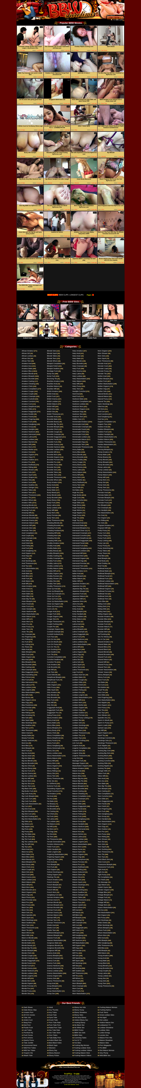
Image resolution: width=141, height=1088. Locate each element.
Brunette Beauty (53, 422)
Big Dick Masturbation (30, 819)
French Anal (51, 882)
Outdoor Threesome (105, 442)
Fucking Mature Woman (108, 1007)
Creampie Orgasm (54, 629)
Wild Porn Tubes (30, 1048)
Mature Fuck (77, 816)
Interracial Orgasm (79, 558)
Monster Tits (102, 373)
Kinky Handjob (77, 614)
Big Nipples (26, 826)
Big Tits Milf (26, 844)
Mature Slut (76, 877)
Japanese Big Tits (78, 589)
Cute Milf (50, 670)
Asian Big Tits (27, 599)
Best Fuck (25, 750)
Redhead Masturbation (106, 583)
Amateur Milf (26, 444)
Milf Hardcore (77, 940)
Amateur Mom (27, 447)
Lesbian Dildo (77, 682)
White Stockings (104, 925)
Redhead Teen (103, 599)
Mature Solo (76, 880)
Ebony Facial (52, 740)
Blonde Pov (26, 988)
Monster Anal (102, 363)
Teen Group (102, 816)
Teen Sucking (103, 849)
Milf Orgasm (76, 945)
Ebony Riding (52, 771)
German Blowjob (53, 905)
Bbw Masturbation (28, 692)
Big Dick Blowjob (28, 811)
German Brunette (53, 907)
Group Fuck (51, 988)
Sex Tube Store (54, 1033)
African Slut (26, 358)
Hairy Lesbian (77, 376)
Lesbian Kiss (77, 692)
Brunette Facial (52, 439)
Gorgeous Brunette (54, 948)
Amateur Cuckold (28, 399)
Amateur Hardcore (28, 432)
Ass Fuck (25, 642)
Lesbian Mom (77, 702)
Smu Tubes (53, 1035)
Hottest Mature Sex (107, 1022)
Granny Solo (51, 978)
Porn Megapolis (105, 1045)
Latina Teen (76, 667)
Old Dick (101, 409)
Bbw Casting (26, 667)
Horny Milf (76, 475)
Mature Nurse (77, 849)
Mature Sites (104, 1043)
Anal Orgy (25, 556)
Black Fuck (26, 874)
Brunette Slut (52, 467)
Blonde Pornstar (28, 986)
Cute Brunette (52, 667)
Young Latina (102, 973)
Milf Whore (76, 978)
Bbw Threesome (28, 730)
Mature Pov (76, 864)
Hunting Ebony (79, 1022)
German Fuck (52, 910)
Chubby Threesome (54, 586)
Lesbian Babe (77, 677)
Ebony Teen (51, 776)
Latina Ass (76, 626)
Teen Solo (101, 844)
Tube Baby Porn (55, 1038)
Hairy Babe (76, 358)
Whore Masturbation (105, 933)
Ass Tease (25, 647)
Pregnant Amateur (104, 525)
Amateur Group (27, 427)
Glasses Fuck (52, 938)
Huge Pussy (76, 515)
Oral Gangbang (103, 416)
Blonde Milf (26, 978)
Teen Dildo (102, 799)
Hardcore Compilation (80, 401)
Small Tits (101, 690)
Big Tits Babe (26, 834)
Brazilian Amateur (53, 381)
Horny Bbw (76, 452)
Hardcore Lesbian (78, 404)
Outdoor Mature (103, 439)
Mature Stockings (78, 885)
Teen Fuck (101, 811)
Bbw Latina (26, 685)
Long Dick (76, 758)
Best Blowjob (26, 748)
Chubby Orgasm (53, 573)
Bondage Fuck (52, 371)
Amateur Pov (26, 462)
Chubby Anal (51, 546)
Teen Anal (101, 778)
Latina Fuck (76, 637)
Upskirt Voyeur (103, 887)
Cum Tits (50, 654)
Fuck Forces (28, 1035)
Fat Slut (50, 834)
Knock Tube (53, 1020)
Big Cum (25, 806)
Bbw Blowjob (26, 662)
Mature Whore (77, 907)
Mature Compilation (79, 796)
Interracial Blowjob (79, 528)
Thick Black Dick (104, 859)
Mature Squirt (77, 882)
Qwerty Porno (29, 1040)
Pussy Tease (102, 553)
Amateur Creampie (29, 396)
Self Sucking (102, 634)
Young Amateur (103, 955)
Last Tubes (113, 337)
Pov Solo (101, 523)
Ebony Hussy (79, 1010)
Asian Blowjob (27, 601)
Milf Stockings (77, 963)
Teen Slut (101, 842)
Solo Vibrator (102, 715)
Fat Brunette (51, 809)
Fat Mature (51, 824)
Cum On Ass (51, 639)
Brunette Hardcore (54, 447)
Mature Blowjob (78, 786)
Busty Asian (51, 487)
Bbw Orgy (25, 702)
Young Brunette (103, 968)
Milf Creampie (77, 923)
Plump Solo (102, 485)
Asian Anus (26, 591)
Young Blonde (103, 966)
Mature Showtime (106, 1040)
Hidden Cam (77, 419)
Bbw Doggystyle (28, 672)
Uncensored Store (30, 1045)
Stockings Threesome (106, 743)
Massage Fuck (77, 761)
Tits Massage (103, 882)
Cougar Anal (51, 611)
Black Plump (26, 897)
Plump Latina (102, 467)
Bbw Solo (25, 718)
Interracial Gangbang (80, 548)
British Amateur (52, 391)
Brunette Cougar (53, 432)
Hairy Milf (75, 384)
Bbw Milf (25, 695)
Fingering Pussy (53, 859)
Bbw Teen (25, 728)
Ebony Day (53, 1050)
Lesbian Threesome (79, 733)
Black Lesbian (27, 880)
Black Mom (26, 887)
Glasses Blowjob (53, 935)
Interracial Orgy (78, 561)
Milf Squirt (76, 960)
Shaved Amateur (104, 642)
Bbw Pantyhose (27, 705)
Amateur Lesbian (28, 439)
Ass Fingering (27, 637)
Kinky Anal (76, 609)
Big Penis (25, 829)
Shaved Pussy (103, 664)
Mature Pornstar (78, 862)
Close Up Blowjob (53, 591)
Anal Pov (25, 558)
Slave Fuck (102, 680)
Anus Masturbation (28, 568)
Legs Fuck (76, 672)
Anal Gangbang (27, 551)
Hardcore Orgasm (78, 409)
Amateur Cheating (28, 384)
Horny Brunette (77, 457)
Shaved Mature (103, 659)
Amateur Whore (27, 500)
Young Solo (102, 981)
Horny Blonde (77, 454)
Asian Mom (26, 621)
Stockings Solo (103, 740)
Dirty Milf (50, 702)
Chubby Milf (51, 571)
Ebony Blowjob (52, 728)
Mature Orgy (77, 857)
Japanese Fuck (78, 594)
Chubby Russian (53, 576)
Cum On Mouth (52, 642)
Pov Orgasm (102, 518)
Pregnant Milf (102, 528)
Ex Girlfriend (51, 783)
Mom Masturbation (79, 993)
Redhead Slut (103, 594)
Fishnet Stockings (53, 872)
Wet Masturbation (104, 912)
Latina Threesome (79, 670)
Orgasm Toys (102, 424)
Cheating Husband (54, 530)
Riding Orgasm (103, 614)
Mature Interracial (78, 829)
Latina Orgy (76, 654)
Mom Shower (102, 353)
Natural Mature (103, 396)
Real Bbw (101, 556)
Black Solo (26, 912)
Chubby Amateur (53, 543)
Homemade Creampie (80, 427)
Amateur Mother (28, 449)
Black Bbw (25, 857)
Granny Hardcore (53, 966)
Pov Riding (102, 520)
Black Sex (25, 907)
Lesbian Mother (78, 705)
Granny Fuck (52, 963)
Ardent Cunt (27, 337)
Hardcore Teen (77, 416)
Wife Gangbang (103, 943)
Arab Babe (26, 573)
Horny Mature (77, 472)
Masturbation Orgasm (80, 766)
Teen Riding (102, 837)
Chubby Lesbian (53, 566)
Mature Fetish (77, 811)
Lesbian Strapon (78, 728)
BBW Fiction (78, 1030)
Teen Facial (102, 804)
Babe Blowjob (27, 652)
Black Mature (26, 882)
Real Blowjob (102, 558)
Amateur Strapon (28, 477)
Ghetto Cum (51, 928)
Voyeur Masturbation (105, 907)
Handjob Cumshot (79, 391)
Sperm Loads (103, 725)
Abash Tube (28, 1055)
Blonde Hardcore (28, 971)
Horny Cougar (77, 462)
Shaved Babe (103, 644)
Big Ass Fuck (26, 771)
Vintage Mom (102, 905)
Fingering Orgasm (53, 857)
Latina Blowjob (77, 629)
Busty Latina (51, 505)
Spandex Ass (102, 718)
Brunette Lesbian (53, 449)
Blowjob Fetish (52, 366)
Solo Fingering (103, 697)
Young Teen (102, 983)
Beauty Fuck (26, 738)
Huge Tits (75, 518)
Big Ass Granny (27, 773)
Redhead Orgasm (104, 589)
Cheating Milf (52, 533)
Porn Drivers (28, 1038)
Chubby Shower (53, 578)
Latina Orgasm (77, 652)
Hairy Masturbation (79, 379)
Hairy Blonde (77, 361)
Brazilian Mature (53, 386)
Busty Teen (51, 518)
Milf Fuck (75, 933)
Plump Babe (102, 454)
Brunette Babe (52, 419)
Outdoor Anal (102, 427)
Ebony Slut (51, 773)
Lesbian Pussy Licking (80, 718)
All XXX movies (92, 319)
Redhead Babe (103, 571)
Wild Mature (102, 953)
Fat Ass (50, 799)
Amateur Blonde (28, 373)
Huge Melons (77, 510)
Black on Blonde (28, 938)
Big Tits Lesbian (27, 842)
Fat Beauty (51, 804)
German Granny (53, 912)
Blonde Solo (51, 351)
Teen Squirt (102, 847)
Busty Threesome (53, 520)
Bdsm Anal (26, 733)
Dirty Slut (50, 705)
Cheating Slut (52, 538)
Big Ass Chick (27, 766)
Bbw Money (26, 697)
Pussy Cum (102, 533)
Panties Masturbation (105, 444)
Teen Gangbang (103, 814)
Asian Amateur (27, 586)
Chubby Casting (53, 556)
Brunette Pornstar (53, 460)
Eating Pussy (52, 715)
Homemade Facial (79, 429)
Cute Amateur (52, 664)
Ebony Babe (51, 723)
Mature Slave (77, 874)
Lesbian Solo (77, 723)
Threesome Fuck (104, 867)
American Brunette (28, 518)
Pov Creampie (103, 508)
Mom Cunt (76, 988)
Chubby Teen (52, 583)
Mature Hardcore (78, 826)
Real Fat (101, 566)
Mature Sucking (78, 890)
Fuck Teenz (104, 1012)
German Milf (51, 917)
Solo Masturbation (104, 700)
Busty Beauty (52, 492)
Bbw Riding (26, 713)
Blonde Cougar (27, 955)
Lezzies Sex (104, 1035)
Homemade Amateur (80, 422)
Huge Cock (76, 497)
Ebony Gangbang (53, 745)
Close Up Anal (52, 589)
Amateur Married (28, 442)
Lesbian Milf (76, 700)
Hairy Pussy (76, 386)
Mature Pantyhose (79, 859)
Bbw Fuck (25, 680)
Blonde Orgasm (27, 983)
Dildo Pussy (51, 687)
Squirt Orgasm (103, 733)
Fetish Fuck (51, 847)
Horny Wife (76, 487)
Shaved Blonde (103, 652)
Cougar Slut (51, 619)
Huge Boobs (77, 495)
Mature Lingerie (78, 842)
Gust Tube (53, 1015)
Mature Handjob (78, 824)
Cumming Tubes (80, 1038)
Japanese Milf (77, 599)
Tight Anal (101, 869)
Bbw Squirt (26, 720)
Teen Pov (101, 831)
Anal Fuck (25, 548)
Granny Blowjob (53, 955)
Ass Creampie (27, 634)
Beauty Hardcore (28, 740)
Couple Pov (51, 626)
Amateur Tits (26, 497)
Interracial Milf (77, 553)
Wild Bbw (101, 948)
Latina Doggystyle (78, 634)
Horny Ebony (77, 465)
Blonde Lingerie (27, 976)
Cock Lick (50, 609)
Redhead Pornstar (104, 591)
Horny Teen (76, 485)
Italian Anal (76, 573)
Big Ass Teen (26, 786)
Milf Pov (75, 953)
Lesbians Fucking (78, 740)
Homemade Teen (78, 444)
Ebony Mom (51, 763)
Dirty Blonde (51, 695)
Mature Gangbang (79, 819)
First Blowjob (52, 864)
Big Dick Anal (26, 809)
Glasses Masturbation (55, 940)
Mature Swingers (78, 895)
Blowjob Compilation (54, 363)
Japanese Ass (77, 586)
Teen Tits (101, 854)
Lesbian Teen (77, 730)
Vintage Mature (103, 900)
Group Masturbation (54, 991)
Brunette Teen (52, 475)
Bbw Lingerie (26, 690)
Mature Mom (77, 847)
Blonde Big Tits (27, 948)
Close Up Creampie (54, 594)
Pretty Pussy (102, 530)
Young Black (102, 963)
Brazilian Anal (52, 384)
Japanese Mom (78, 601)
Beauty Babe (26, 735)
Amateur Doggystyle (29, 411)
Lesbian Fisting (77, 690)
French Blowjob (52, 885)
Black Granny (27, 877)
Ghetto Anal (51, 925)
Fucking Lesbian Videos (83, 1050)
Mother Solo (102, 391)
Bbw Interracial (27, 682)
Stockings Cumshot (105, 738)
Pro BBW (103, 1048)
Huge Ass (75, 492)
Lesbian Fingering (78, 687)
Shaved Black (103, 649)
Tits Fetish (101, 880)
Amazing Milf (26, 513)
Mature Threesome (79, 900)
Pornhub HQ (28, 1033)
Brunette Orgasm (53, 457)
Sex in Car (101, 639)
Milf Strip (75, 966)
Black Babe (26, 854)
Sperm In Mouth (103, 720)
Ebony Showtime (80, 1012)
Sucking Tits (102, 768)
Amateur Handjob (28, 429)
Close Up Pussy (53, 606)
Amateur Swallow (28, 485)
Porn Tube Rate (55, 1022)
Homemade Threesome (81, 447)
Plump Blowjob (103, 462)
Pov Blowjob (102, 505)
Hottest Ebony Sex (81, 1020)
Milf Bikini (75, 915)
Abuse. (77, 1084)
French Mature (52, 887)
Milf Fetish (76, 930)
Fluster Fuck (92, 337)
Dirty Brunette (52, 697)
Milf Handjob (77, 938)
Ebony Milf (51, 761)
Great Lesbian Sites (107, 1015)
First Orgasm (52, 869)
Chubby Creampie (53, 558)
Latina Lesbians (78, 642)
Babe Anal (25, 649)
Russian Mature (103, 626)
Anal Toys (25, 566)
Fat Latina (50, 819)
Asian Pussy (26, 626)
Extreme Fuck (52, 786)
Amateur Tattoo (27, 490)
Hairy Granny (77, 371)
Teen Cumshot (103, 796)
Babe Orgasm (27, 657)
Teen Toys (101, 857)
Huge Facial (76, 508)
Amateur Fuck (27, 422)
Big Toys (25, 847)
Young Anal (102, 958)
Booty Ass (50, 373)
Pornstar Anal (103, 492)
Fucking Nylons (105, 1010)
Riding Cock (102, 604)
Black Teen (26, 925)
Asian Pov (25, 624)
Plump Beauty (103, 457)
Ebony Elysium (54, 1053)
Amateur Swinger (28, 487)
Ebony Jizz (51, 750)
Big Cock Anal (27, 793)
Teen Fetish (102, 806)
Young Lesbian (103, 976)
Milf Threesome (78, 973)
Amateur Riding (27, 467)
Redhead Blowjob (104, 573)
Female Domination (54, 842)
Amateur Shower (28, 470)
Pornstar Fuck (103, 500)
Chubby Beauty (52, 551)
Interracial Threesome (80, 568)
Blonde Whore (52, 361)
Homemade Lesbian (79, 437)
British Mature (52, 404)
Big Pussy (25, 831)
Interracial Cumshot (79, 535)
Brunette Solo (52, 470)
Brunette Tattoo (52, 472)
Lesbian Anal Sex (78, 675)
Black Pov (25, 902)
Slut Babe (101, 682)
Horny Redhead (78, 482)
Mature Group (77, 821)
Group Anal (51, 983)
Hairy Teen (76, 389)
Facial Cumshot (52, 791)
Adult (51, 1007)
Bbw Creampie (27, 670)
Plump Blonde (103, 460)
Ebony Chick (51, 733)
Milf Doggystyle (78, 928)
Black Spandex (27, 915)
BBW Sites (78, 1035)
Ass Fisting (26, 639)
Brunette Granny (53, 444)
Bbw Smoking (27, 715)
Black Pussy (26, 905)
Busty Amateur (52, 482)
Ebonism (52, 1048)
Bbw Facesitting (27, 675)
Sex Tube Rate (54, 1030)
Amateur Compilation (29, 389)
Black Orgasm (27, 892)
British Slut (51, 411)
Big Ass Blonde (27, 761)
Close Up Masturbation (55, 601)
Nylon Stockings (104, 404)
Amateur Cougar (28, 391)
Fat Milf (49, 826)
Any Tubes (53, 1012)
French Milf (51, 890)
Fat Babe (50, 801)
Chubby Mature (52, 568)
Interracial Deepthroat (80, 538)
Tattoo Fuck (102, 773)
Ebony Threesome (53, 778)
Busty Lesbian (52, 508)
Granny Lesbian (53, 971)
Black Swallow (27, 923)
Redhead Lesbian (104, 581)
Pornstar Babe (103, 495)
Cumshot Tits (52, 662)
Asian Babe (26, 594)
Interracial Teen (78, 566)
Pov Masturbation (104, 513)
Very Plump (104, 1053)
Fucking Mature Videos (82, 1055)
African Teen (26, 361)
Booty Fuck (51, 376)
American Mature (28, 523)
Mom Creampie (78, 986)
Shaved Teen (102, 667)
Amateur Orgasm (28, 454)
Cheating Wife (52, 540)
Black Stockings (27, 920)
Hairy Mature (77, 381)
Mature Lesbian (78, 839)
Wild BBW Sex (105, 1055)
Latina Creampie (78, 632)
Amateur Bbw (27, 371)
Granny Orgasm (53, 976)
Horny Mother (77, 480)
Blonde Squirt (52, 353)
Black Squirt (26, 917)
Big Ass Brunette (28, 763)
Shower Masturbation (105, 670)
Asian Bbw (26, 596)
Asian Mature (26, 616)
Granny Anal (51, 953)
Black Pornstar (27, 900)
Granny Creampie (53, 958)
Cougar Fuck (52, 614)
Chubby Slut (51, 581)
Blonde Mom (26, 981)
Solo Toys (101, 713)
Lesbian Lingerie (78, 695)
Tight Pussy (102, 874)
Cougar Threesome (54, 621)
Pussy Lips (102, 543)
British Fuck (51, 396)
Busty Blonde (52, 495)
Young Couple (103, 971)
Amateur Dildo (27, 409)
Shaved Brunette (104, 654)
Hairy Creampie (78, 366)
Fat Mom (50, 829)
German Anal (52, 900)
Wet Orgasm (102, 915)
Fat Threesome (52, 839)
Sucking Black (103, 756)
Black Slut (25, 910)
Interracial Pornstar (79, 563)
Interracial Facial (78, 543)
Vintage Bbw (102, 892)
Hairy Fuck (76, 368)
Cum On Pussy (52, 644)
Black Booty (26, 864)
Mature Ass (76, 773)
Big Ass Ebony (27, 768)
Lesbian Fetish (77, 685)
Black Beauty (26, 859)
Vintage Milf (102, 902)
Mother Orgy (102, 389)
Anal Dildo (25, 540)
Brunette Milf (51, 452)
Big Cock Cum (27, 799)
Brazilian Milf (51, 389)
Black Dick (25, 872)
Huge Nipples (77, 513)
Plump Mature (103, 475)
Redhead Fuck (103, 578)
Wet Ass (101, 910)
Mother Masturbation (105, 384)
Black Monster (27, 890)
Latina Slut (76, 659)
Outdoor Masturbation (106, 437)
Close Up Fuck (52, 599)
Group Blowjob (52, 986)
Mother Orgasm (103, 386)
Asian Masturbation (29, 614)
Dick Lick (50, 682)
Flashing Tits (51, 877)
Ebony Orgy (51, 768)
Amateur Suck (27, 482)
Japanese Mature (78, 596)
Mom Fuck (76, 991)
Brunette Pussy (52, 465)
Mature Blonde (77, 783)
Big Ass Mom (26, 781)
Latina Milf (76, 647)
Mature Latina (77, 837)
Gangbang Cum (53, 895)
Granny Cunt (51, 960)
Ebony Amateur (52, 718)
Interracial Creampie (79, 533)
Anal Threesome (28, 563)
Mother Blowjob (103, 379)
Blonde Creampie (28, 958)
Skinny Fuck (102, 677)
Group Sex (51, 993)
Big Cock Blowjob (28, 796)
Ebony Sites (78, 1015)
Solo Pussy (102, 707)
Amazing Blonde (28, 505)
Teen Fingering (103, 809)
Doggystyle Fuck (53, 710)
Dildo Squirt (51, 690)
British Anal (51, 394)
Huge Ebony (77, 505)
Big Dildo (25, 821)
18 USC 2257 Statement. (70, 1084)
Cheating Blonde (53, 523)
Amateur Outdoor (28, 460)
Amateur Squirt (27, 475)
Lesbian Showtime (106, 1027)
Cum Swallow (52, 652)
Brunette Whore (53, 480)
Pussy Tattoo (102, 551)
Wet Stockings (103, 920)
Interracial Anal (77, 523)
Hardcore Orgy (77, 411)
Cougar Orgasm (53, 616)
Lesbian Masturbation (80, 697)
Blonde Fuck (26, 966)
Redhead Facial (103, 576)
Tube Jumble (28, 1043)
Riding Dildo (102, 609)
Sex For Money (103, 637)
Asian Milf (25, 619)
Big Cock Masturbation (30, 804)
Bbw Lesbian (26, 687)
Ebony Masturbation (54, 756)
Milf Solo (75, 955)
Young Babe (102, 960)
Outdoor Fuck (103, 432)
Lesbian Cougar (78, 680)
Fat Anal (50, 796)
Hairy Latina (76, 373)
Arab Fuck (25, 578)
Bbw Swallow (26, 725)
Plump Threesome (104, 490)
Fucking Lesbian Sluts (82, 1048)
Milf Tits (75, 976)
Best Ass (25, 743)
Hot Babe (75, 490)
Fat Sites (77, 1043)
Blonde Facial (27, 963)
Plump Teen (102, 487)
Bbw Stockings (27, 723)
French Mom (51, 892)
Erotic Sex (51, 781)
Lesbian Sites (105, 1030)
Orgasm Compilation (105, 422)
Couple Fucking (52, 624)
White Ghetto (102, 923)
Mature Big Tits (77, 781)
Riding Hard (102, 611)
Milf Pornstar (77, 950)
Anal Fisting (26, 546)
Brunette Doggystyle (54, 437)
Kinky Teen (76, 621)
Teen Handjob (103, 819)
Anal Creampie (27, 538)
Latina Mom (76, 649)
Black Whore (26, 933)
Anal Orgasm (26, 553)
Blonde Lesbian (27, 973)
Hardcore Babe (77, 399)
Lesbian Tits (76, 735)
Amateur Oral (27, 452)
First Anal (50, 862)
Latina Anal (76, 624)
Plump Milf (101, 477)
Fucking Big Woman (81, 1045)
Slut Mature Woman (107, 1050)
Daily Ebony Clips (49, 319)
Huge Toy (75, 520)
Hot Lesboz (104, 1020)
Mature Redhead (78, 867)
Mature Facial (77, 809)
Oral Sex (101, 419)
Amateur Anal (27, 363)
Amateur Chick (27, 386)
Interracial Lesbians (79, 551)
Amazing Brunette (28, 508)
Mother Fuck (102, 381)
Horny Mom (76, 477)
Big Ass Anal (26, 753)
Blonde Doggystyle (28, 960)
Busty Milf (50, 510)
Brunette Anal (52, 416)
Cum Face (51, 637)
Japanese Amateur (79, 583)
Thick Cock (102, 862)
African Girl (26, 353)
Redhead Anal (103, 568)
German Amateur (53, 897)
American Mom (27, 528)
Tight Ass (101, 872)
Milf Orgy (75, 948)
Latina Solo (76, 662)
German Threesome (54, 923)
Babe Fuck (26, 654)
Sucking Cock (103, 758)
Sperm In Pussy (103, 723)
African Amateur (27, 351)
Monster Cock (103, 366)
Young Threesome (104, 986)
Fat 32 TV (78, 1040)
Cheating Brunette (53, 525)
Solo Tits (101, 710)
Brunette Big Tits (53, 424)
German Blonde (53, 902)
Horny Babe (76, 449)
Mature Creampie (78, 799)
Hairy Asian (76, 356)
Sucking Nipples (104, 766)
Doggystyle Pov (52, 713)
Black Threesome (28, 928)
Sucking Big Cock (104, 750)
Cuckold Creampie (54, 632)
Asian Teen (26, 629)
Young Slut (102, 978)
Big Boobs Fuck (27, 791)
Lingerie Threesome (79, 756)
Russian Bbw (102, 619)
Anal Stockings (27, 561)
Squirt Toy (101, 735)
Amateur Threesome (29, 495)
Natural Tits (102, 401)
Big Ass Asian (27, 756)
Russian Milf (102, 629)
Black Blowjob (27, 862)
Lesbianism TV (105, 1025)
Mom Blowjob (77, 983)
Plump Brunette (103, 465)
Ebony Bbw (51, 725)
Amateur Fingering (28, 419)
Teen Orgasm (103, 824)
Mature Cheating (78, 793)
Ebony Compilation (54, 735)
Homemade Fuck (78, 434)
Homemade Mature (79, 439)
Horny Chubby (77, 460)
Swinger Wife (102, 771)
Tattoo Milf (101, 776)
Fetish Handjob (52, 849)
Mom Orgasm (103, 351)
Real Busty (102, 561)
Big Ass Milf (26, 778)
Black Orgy (26, 895)
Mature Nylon (77, 852)
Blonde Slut (26, 993)
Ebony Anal (51, 720)
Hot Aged (103, 1017)
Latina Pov (76, 657)
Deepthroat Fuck (53, 680)
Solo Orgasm (102, 705)
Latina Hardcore (78, 639)
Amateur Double (28, 414)
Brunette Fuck (52, 442)
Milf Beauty (76, 912)
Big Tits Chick (27, 837)
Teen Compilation (104, 793)
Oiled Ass (101, 406)
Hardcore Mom (77, 406)
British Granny (52, 399)
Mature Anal (76, 771)
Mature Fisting (77, 814)
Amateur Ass (26, 366)
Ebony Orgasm (52, 766)
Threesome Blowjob (105, 864)
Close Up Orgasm (53, 604)
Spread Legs (102, 728)
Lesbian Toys (77, 738)
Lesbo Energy (105, 1033)
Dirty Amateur (52, 692)
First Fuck (50, 867)
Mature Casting (78, 791)
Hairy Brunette (77, 363)
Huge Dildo (76, 503)
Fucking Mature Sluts (82, 1053)
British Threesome (53, 414)
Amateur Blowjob (28, 376)
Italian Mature (77, 578)
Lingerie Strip (77, 753)
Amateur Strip (27, 480)
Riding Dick (102, 606)
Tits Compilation (103, 877)
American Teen (27, 530)
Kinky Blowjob (77, 611)
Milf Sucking (76, 968)
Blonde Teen (51, 358)
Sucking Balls (103, 748)
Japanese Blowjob (79, 591)
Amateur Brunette (28, 379)
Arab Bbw (25, 576)
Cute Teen (51, 672)
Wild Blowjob (102, 950)
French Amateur (53, 880)
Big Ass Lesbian (27, 776)
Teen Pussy (102, 834)
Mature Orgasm (78, 854)
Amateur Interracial (29, 434)
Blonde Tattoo (52, 356)
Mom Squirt (102, 358)
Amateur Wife (27, 503)
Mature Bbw (76, 776)
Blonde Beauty (27, 945)
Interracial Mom (78, 556)
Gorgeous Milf (52, 950)
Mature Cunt (77, 801)
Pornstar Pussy (103, 503)
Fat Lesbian (51, 821)
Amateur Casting (28, 381)
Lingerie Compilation (79, 748)
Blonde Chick (26, 953)
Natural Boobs (103, 394)
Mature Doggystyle (79, 806)
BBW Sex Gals (79, 1033)
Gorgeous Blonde (53, 945)
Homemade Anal (78, 424)
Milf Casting (76, 920)
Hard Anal (76, 394)
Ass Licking (26, 644)
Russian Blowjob (104, 621)
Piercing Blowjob (104, 449)
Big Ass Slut (26, 783)
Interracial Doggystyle (80, 540)
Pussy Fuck (102, 538)
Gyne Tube (53, 1017)
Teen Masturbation (104, 821)
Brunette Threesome (54, 477)
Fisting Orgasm (52, 874)
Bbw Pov (25, 710)
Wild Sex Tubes (29, 1050)
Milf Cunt (75, 925)
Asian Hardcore (27, 611)
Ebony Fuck (51, 743)
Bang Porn (49, 337)
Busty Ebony (51, 500)
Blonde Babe (26, 943)
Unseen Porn (70, 319)
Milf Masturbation (78, 943)
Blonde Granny (27, 968)
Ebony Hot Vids (80, 1007)
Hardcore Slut (77, 414)
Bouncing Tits (52, 379)
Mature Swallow (78, 892)
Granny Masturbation (54, 973)
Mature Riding (77, 869)
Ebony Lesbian (52, 753)
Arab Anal (25, 571)
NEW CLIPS (64, 295)
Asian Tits (25, 632)
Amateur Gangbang (29, 424)
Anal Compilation (28, 533)
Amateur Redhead (28, 465)
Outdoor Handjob (104, 434)
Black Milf (25, 885)
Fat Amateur (51, 793)
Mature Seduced (78, 872)
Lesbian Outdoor (78, 713)
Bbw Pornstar (27, 707)
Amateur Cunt (27, 404)
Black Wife (26, 935)
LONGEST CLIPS (76, 295)
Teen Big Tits (102, 786)
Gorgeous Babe (53, 943)
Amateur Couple (28, 394)
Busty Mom (51, 513)
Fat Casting (51, 811)
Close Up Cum (52, 596)
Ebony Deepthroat (53, 738)
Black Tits (25, 930)
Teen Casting (102, 791)
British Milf (51, 406)
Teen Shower (102, 839)
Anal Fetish (26, 543)
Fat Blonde (51, 806)
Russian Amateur (104, 616)
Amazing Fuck (27, 510)
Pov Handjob (102, 510)
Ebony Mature (52, 758)
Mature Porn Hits (106, 1038)
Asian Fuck (26, 606)
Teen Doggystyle (104, 801)
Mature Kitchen (77, 834)
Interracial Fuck (78, 546)
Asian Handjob (27, 609)
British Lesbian (52, 401)
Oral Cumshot (103, 414)
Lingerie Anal (77, 745)
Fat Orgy (50, 831)
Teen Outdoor (103, 829)
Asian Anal (26, 589)
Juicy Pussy (76, 606)
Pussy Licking (103, 540)
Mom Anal (76, 981)
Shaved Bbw (102, 647)
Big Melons (26, 824)
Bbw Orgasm (26, 700)
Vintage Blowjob (103, 895)
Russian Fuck (103, 624)
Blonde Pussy (27, 991)
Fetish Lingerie (52, 852)
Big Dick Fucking (28, 816)
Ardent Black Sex (55, 1040)
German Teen (52, 920)
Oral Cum (101, 411)
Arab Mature (26, 581)
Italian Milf (76, 581)
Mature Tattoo (77, 897)
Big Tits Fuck (26, 839)
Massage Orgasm (78, 763)
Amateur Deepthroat (29, 406)
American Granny (28, 520)
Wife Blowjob (102, 940)
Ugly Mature (102, 885)
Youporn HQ (28, 1053)
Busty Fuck (51, 503)
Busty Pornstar (52, 515)
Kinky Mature (77, 619)
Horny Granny (77, 467)
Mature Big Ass (77, 778)
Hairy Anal (76, 353)
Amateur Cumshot (28, 401)
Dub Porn (70, 337)
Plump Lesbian (103, 470)
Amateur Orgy (27, 457)
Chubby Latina (52, 563)
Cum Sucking (52, 649)
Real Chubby (102, 563)
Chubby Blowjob (53, 553)
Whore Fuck (102, 930)
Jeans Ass (76, 604)
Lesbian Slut (77, 720)
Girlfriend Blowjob (53, 933)
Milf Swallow (77, 971)
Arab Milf (25, 583)
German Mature (53, 915)
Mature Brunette (78, 788)
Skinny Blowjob (103, 675)
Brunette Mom (52, 454)
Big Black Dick (27, 788)
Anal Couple (26, 535)
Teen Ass (101, 781)
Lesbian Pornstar (78, 715)
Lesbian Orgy (77, 710)
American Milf (27, 525)
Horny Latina (77, 470)
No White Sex (79, 1027)
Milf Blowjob (76, 917)
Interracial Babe (78, 525)
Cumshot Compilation (55, 657)
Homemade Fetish (79, 432)
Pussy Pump (102, 546)
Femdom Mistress (53, 844)
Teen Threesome (104, 852)
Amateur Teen (27, 492)
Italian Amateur (77, 571)
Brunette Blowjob (53, 427)
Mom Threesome (104, 361)
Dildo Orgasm (52, 685)
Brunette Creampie (54, 434)
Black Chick (26, 867)
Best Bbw (25, 745)
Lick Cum (75, 743)
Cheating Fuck (52, 528)
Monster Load (103, 368)
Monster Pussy (103, 371)
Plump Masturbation (105, 472)
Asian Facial (26, 604)
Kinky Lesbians (77, 616)
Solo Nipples (102, 702)
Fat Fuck (50, 816)
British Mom (51, 409)
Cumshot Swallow (53, 659)
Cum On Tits (51, 647)
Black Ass (25, 852)
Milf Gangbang (77, 935)
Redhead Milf (102, 586)
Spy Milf (101, 730)
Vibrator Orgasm (104, 890)
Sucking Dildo (103, 763)
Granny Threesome (54, 981)
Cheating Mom (52, 535)
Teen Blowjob (103, 788)
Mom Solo (101, 356)
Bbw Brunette (27, 664)
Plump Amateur (103, 452)
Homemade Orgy (78, 442)
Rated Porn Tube (55, 1027)
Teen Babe (102, 783)
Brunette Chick (52, 429)
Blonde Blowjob (27, 950)
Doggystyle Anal (53, 707)
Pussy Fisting (103, 535)
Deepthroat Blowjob (54, 677)
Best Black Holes (55, 1043)
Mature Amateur (78, 768)
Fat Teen (50, 837)
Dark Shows (27, 319)
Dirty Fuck (51, 700)
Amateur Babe (27, 368)
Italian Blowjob (77, 576)
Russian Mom (103, 632)
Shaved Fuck (102, 657)
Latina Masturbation (79, 644)
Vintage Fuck (102, 897)
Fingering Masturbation (55, 854)
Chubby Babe (52, 548)
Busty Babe (51, 490)
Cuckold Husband (53, 634)
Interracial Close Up (79, 530)
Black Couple (26, 869)
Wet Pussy (102, 917)
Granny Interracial (53, 968)
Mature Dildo (77, 804)
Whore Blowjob (103, 928)
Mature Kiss (76, 831)
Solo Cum (101, 692)
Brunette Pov (52, 462)
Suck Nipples (102, 745)
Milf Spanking (77, 958)
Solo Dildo (101, 695)
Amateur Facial (27, 416)
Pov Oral (101, 515)
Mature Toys (76, 902)
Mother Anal (102, 376)
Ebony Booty (51, 730)
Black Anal (25, 849)
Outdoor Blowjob (104, 429)
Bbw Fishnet (26, 677)
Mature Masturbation (80, 844)
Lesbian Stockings (79, 725)
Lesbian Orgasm (78, 707)
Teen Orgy (101, 826)
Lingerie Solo (77, 750)
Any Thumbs (53, 1010)
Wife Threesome (104, 945)
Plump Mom (102, 480)
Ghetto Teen (51, 930)
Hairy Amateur (77, 351)
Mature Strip (76, 887)
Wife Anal (101, 938)
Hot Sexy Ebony (80, 1017)
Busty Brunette (52, 497)
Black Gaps (53, 1045)
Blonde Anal (26, 940)
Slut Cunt (101, 685)
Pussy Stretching (104, 548)
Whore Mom (102, 935)
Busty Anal (51, 485)
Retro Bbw (101, 601)
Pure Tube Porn (55, 1025)
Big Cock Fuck (27, 801)
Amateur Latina (27, 437)
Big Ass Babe (27, 758)
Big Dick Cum (27, 814)
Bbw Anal (25, 659)
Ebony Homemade (54, 748)
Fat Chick (50, 814)
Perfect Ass (102, 447)
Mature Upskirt (77, 905)
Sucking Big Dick (104, 753)
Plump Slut (102, 482)
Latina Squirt (77, 664)
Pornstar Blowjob (104, 497)
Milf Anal (75, 910)
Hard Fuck (76, 396)
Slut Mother (102, 687)
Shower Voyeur (103, 672)
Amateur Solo (27, 472)
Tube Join (113, 319)
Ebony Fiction (54, 1055)
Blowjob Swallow (53, 368)
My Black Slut (79, 1025)
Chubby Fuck (52, 561)
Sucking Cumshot (104, 761)
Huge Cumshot (77, 500)
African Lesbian (27, 356)
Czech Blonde (52, 675)
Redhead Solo (103, 596)
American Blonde (28, 515)
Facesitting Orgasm (54, 788)
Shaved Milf (102, 662)
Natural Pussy (103, 399)
